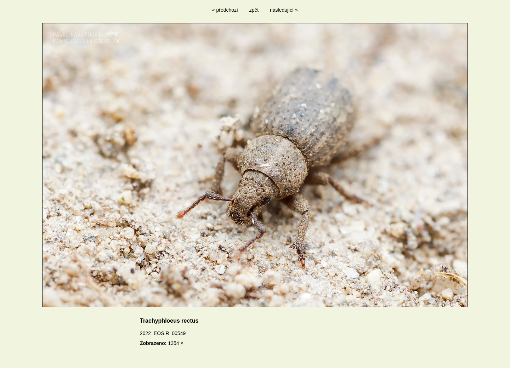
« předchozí (225, 10)
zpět (254, 10)
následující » (284, 10)
